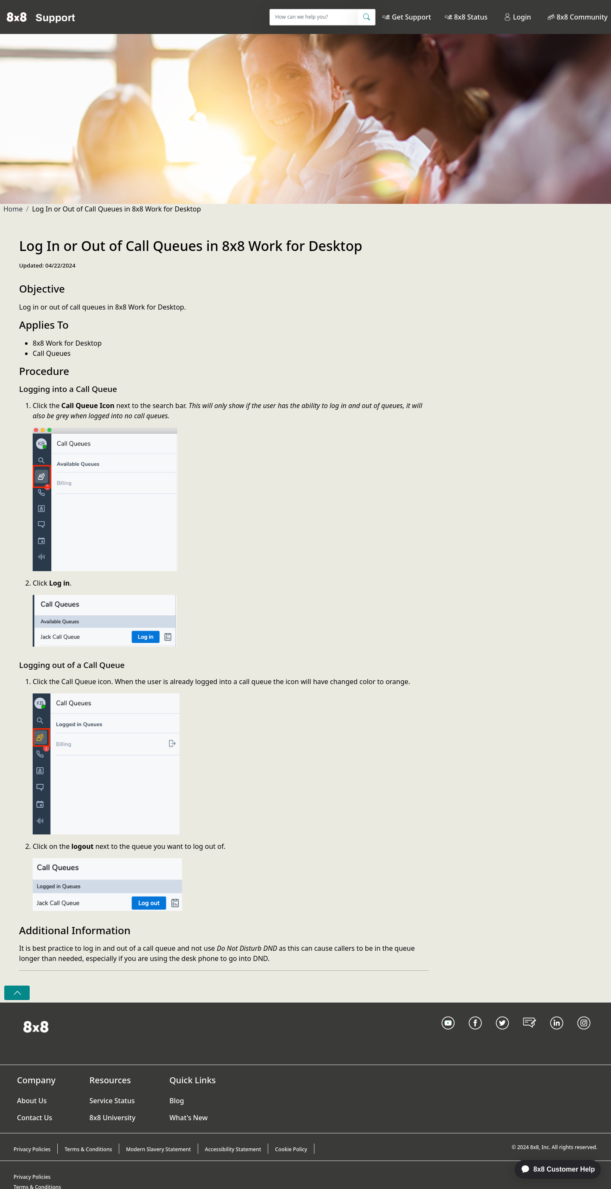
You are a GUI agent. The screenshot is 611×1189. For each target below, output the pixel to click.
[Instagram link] (584, 1033)
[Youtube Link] (448, 1033)
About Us (32, 1100)
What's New (188, 1117)
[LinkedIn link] (556, 1033)
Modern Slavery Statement (158, 1149)
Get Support (411, 17)
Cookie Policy (291, 1149)
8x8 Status (471, 17)
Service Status (112, 1100)
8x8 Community (582, 17)
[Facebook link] (475, 1033)
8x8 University (112, 1117)
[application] (553, 1169)
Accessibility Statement (233, 1149)
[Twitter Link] (502, 1033)
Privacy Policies (32, 1149)
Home (13, 209)
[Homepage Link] (36, 1026)
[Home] (41, 17)
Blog (176, 1100)
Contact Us (34, 1117)
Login (517, 17)
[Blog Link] (529, 1033)
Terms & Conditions (88, 1149)
